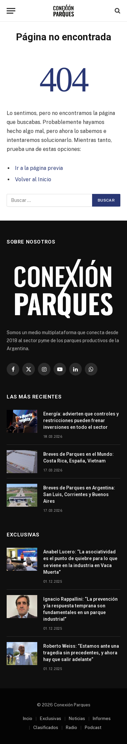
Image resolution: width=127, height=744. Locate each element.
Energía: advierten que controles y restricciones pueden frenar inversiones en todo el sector (81, 420)
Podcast (93, 727)
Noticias (77, 718)
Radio (71, 727)
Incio (27, 718)
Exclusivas (50, 718)
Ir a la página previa (39, 168)
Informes (102, 718)
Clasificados (45, 727)
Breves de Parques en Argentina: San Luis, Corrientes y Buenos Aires (79, 494)
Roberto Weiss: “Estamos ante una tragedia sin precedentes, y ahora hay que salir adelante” (81, 652)
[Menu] (11, 10)
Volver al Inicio (33, 179)
